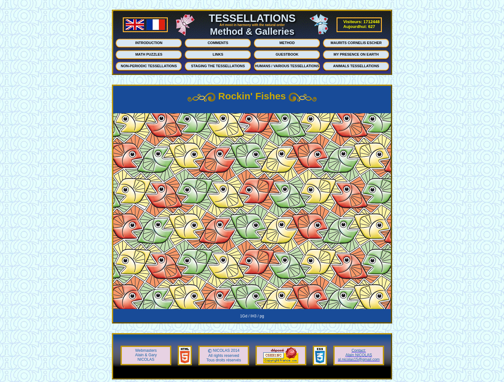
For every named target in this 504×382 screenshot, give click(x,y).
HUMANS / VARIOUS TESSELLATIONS (287, 66)
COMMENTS (218, 43)
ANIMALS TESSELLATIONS (356, 66)
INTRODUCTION (148, 43)
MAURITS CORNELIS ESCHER (356, 43)
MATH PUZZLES (148, 54)
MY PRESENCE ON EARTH (356, 54)
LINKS (218, 54)
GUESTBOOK (287, 54)
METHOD (287, 43)
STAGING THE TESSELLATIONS (218, 66)
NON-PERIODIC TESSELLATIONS (149, 66)
